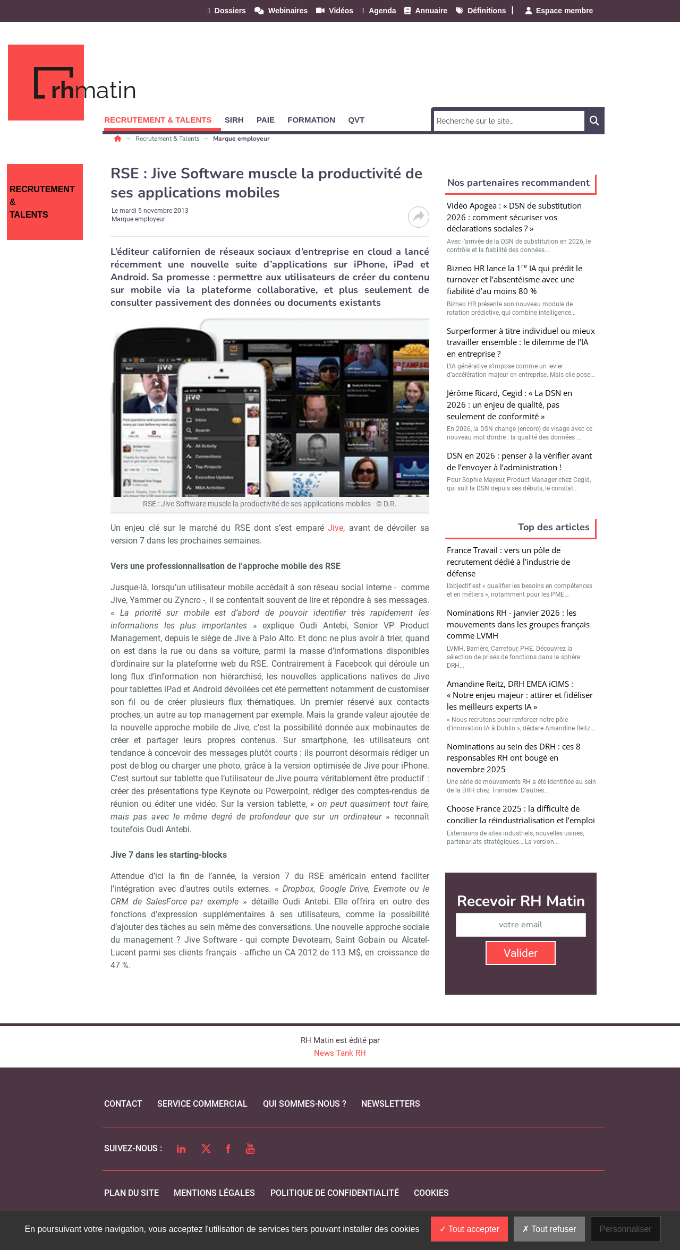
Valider (521, 953)
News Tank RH (340, 1053)
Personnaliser (626, 1229)
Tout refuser (549, 1229)
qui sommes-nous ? (304, 1104)
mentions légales (214, 1193)
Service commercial (202, 1104)
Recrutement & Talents (168, 138)
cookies (431, 1193)
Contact (123, 1104)
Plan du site (131, 1193)
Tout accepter (469, 1229)
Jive (335, 528)
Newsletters (390, 1104)
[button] (162, 118)
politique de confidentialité (334, 1193)
